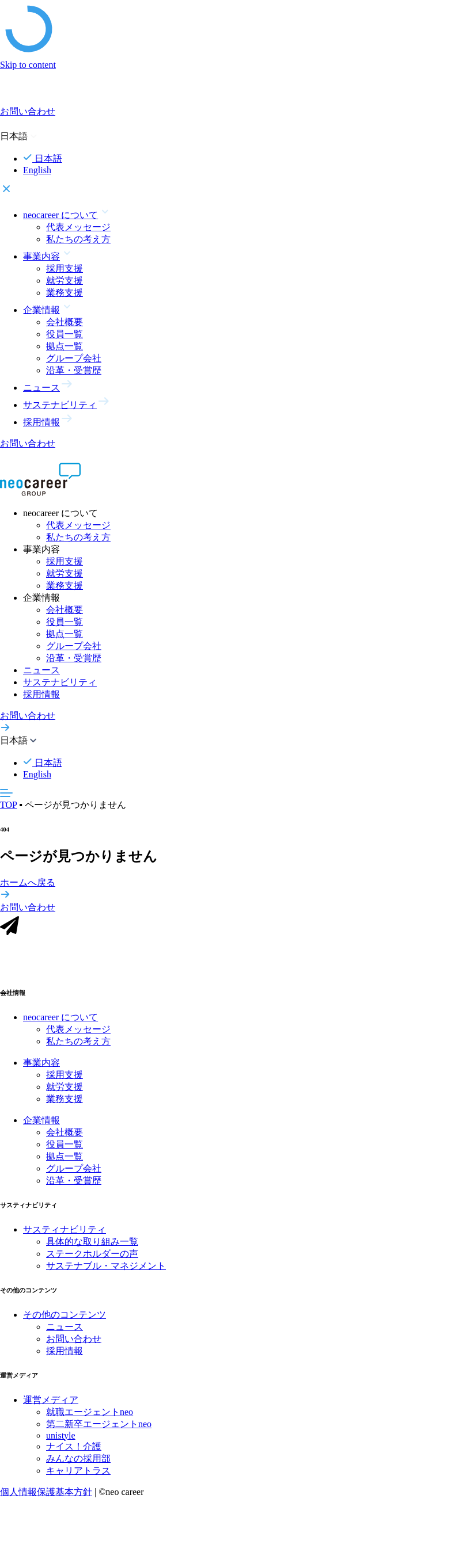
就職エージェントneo (89, 1417)
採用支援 (64, 268)
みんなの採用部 (78, 1464)
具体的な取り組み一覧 (92, 1247)
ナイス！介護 (73, 1451)
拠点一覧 (64, 346)
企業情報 (41, 1126)
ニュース (41, 670)
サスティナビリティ (64, 1235)
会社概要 (64, 322)
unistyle (60, 1441)
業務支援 (64, 293)
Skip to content (28, 65)
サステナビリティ (60, 682)
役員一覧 (64, 334)
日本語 (42, 158)
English (37, 170)
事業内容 (41, 1068)
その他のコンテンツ (64, 1320)
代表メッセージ (78, 227)
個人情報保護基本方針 (46, 1497)
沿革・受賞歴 (73, 370)
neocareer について (60, 1023)
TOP (8, 805)
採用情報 (41, 694)
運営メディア (50, 1405)
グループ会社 (73, 358)
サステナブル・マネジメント (106, 1271)
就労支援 (64, 280)
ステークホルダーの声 (92, 1259)
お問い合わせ (73, 1344)
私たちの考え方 (78, 239)
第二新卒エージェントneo (98, 1429)
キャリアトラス (78, 1476)
